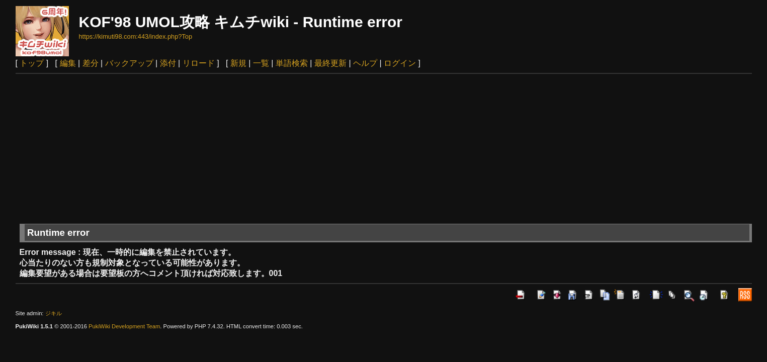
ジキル (53, 313)
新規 (238, 63)
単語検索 (292, 63)
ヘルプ (365, 63)
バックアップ (129, 63)
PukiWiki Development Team (124, 326)
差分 (90, 63)
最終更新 (330, 63)
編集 (68, 63)
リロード (199, 63)
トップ (32, 63)
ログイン (400, 63)
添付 (168, 63)
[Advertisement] (384, 149)
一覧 (261, 63)
